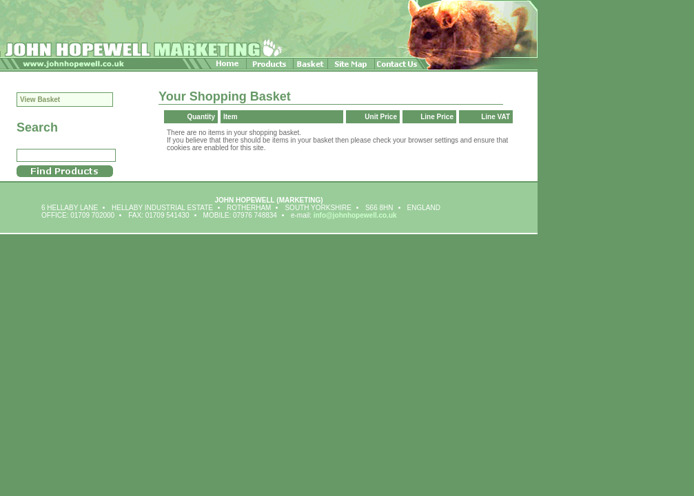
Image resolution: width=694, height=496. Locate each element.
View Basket (40, 99)
